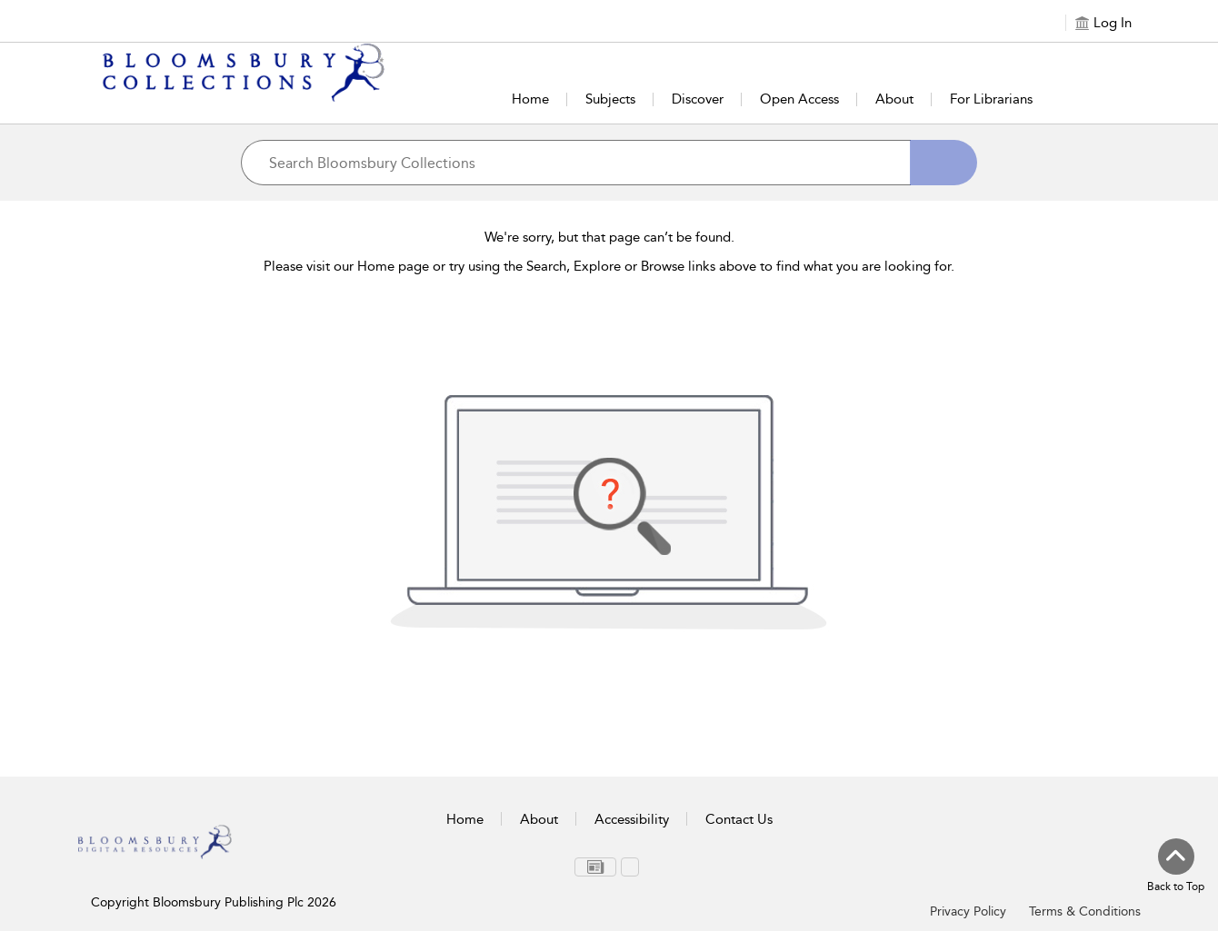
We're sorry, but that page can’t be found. (609, 237)
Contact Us (739, 819)
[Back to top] (1175, 866)
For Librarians (991, 99)
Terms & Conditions (1085, 911)
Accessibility (631, 819)
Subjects (610, 99)
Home (530, 99)
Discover (698, 99)
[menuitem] (595, 867)
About (894, 99)
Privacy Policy (968, 911)
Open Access (799, 99)
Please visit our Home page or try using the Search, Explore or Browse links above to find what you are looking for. (609, 266)
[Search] (943, 162)
